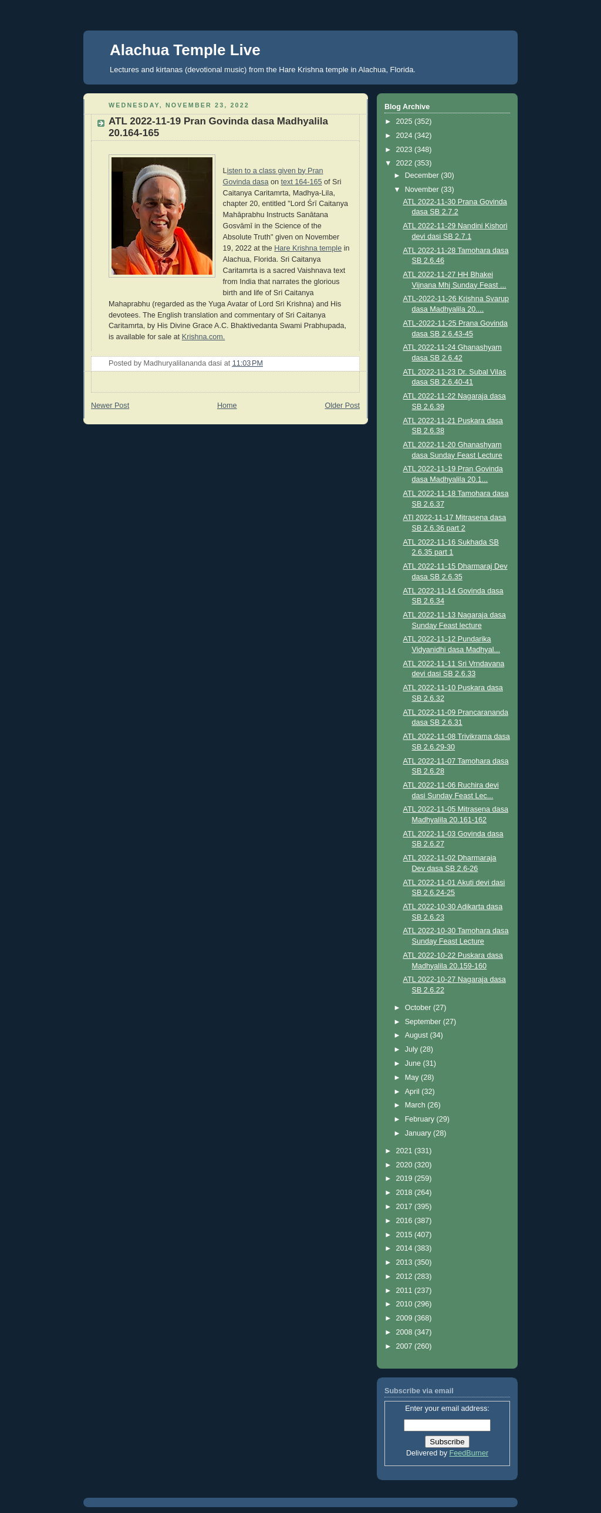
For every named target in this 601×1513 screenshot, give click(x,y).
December (423, 175)
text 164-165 (301, 182)
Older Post (342, 405)
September (424, 1022)
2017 (405, 1207)
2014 (405, 1248)
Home (227, 405)
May (413, 1077)
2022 (405, 163)
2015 (405, 1235)
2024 (405, 135)
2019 (405, 1178)
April (413, 1092)
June (414, 1063)
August (417, 1035)
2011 (405, 1290)
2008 (405, 1332)
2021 (405, 1151)
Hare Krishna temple (308, 248)
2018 (405, 1192)
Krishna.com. (203, 337)
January (419, 1133)
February (421, 1119)
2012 (405, 1276)
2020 (405, 1165)
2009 (405, 1318)
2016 (405, 1221)
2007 (405, 1346)
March (416, 1105)
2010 (405, 1304)
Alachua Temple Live (185, 50)
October (419, 1008)
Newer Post (110, 405)
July (412, 1049)
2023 (405, 150)
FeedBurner (469, 1453)
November (423, 189)
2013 (405, 1262)
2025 (405, 121)
